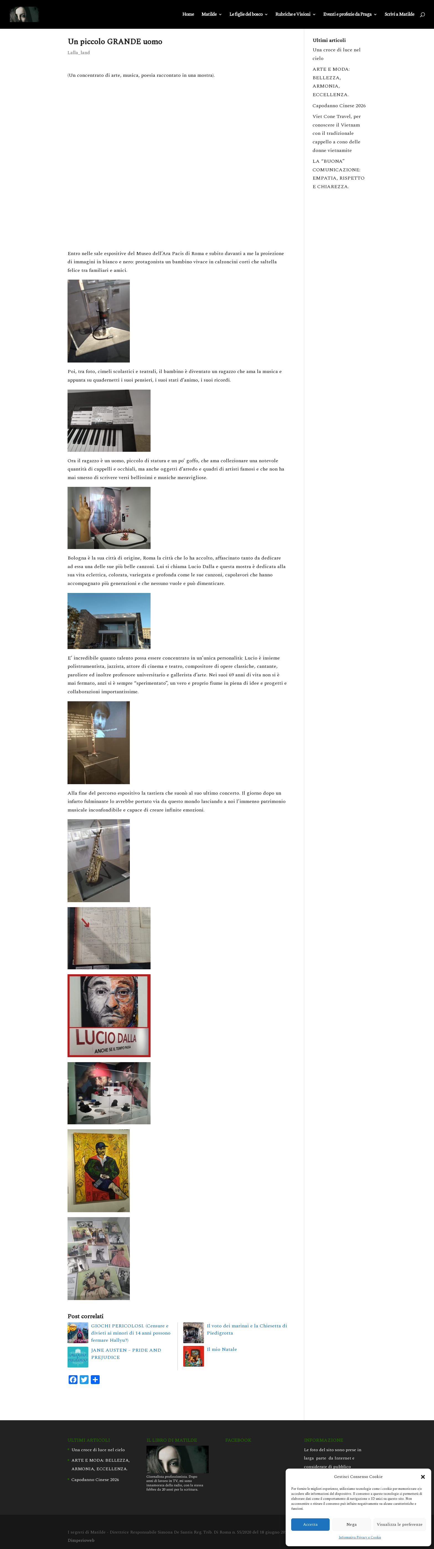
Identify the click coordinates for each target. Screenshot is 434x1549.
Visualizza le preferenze (400, 1524)
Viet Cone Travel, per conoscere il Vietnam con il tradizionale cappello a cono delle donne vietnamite (336, 133)
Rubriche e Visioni (292, 15)
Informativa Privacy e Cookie (360, 1537)
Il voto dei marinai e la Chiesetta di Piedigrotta (247, 1329)
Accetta (310, 1524)
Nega (352, 1524)
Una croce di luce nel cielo (98, 1449)
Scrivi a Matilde (399, 15)
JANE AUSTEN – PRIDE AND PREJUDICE (126, 1353)
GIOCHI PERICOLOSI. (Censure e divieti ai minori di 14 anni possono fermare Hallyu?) (130, 1333)
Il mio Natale (222, 1349)
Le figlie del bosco (245, 15)
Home (188, 15)
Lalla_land (79, 52)
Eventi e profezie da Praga (347, 15)
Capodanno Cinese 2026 (339, 105)
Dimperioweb (81, 1540)
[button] (423, 1477)
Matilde (208, 15)
